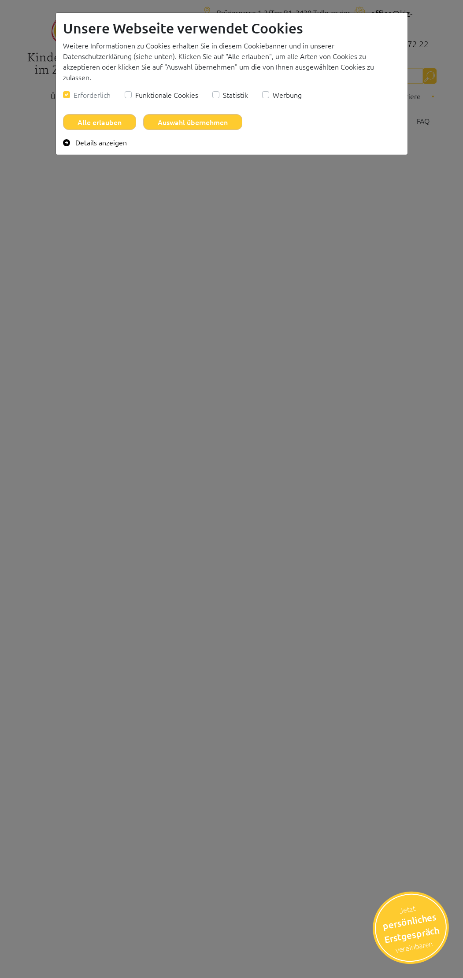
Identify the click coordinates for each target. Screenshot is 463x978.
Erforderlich (92, 95)
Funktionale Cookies (166, 95)
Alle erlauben (100, 122)
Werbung (287, 95)
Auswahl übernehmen (193, 122)
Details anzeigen (95, 142)
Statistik (235, 95)
